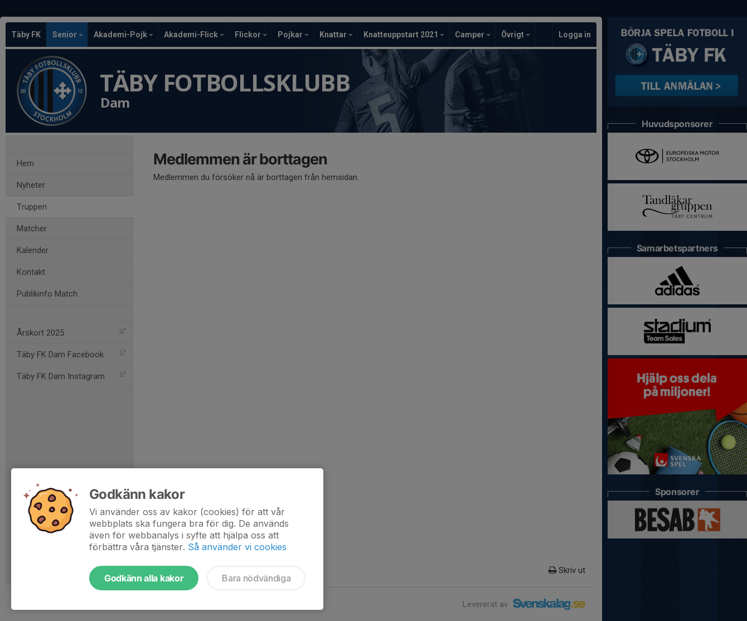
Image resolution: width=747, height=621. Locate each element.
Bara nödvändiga (256, 578)
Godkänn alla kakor (143, 578)
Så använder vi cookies (237, 546)
